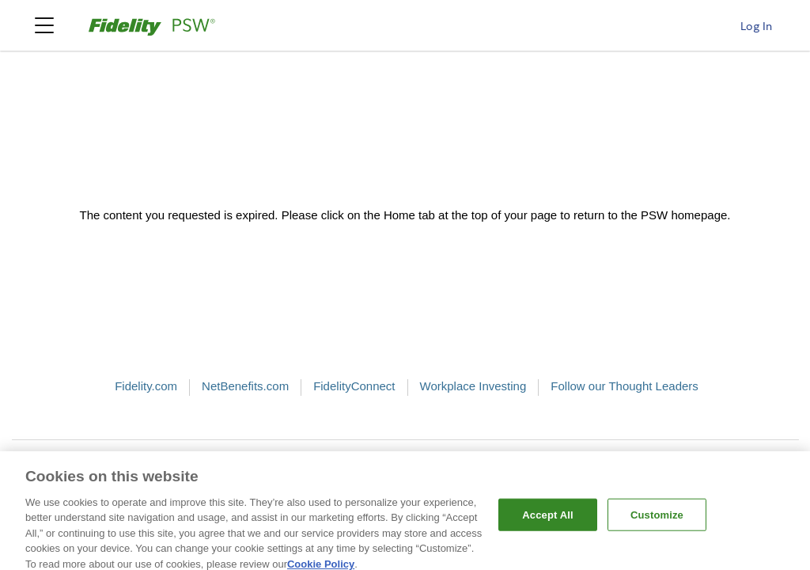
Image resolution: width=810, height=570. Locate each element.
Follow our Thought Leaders (624, 386)
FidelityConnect (354, 386)
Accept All (547, 520)
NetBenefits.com (245, 386)
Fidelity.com (146, 386)
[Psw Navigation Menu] (44, 25)
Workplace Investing (473, 386)
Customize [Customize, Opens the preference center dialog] (656, 520)
